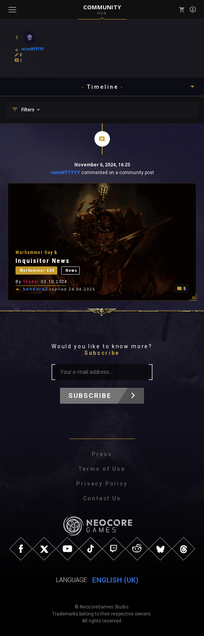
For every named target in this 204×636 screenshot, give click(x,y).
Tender (31, 281)
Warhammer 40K (37, 269)
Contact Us (102, 498)
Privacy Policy (101, 483)
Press (102, 454)
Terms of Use (102, 469)
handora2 (35, 289)
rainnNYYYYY (65, 172)
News (71, 269)
